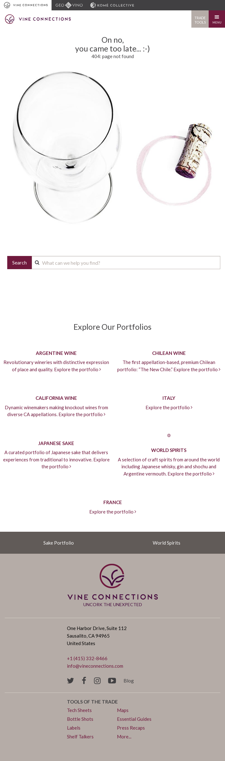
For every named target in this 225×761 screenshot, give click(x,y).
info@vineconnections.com (95, 666)
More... (124, 736)
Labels (73, 728)
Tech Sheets (79, 710)
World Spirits (166, 543)
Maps (123, 710)
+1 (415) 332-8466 (87, 658)
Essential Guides (134, 719)
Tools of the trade (92, 701)
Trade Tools (200, 20)
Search (19, 262)
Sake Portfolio (58, 543)
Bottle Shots (80, 719)
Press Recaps (131, 728)
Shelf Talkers (80, 736)
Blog (128, 680)
